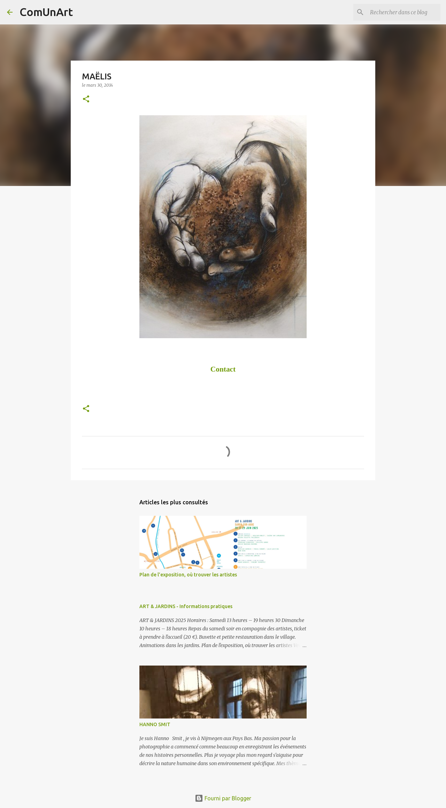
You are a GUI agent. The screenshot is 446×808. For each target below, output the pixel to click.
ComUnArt (46, 12)
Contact (223, 369)
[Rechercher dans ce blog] (403, 12)
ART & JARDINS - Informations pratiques (185, 606)
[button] (86, 99)
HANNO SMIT (154, 724)
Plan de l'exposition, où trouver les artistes (188, 574)
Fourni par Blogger (223, 798)
